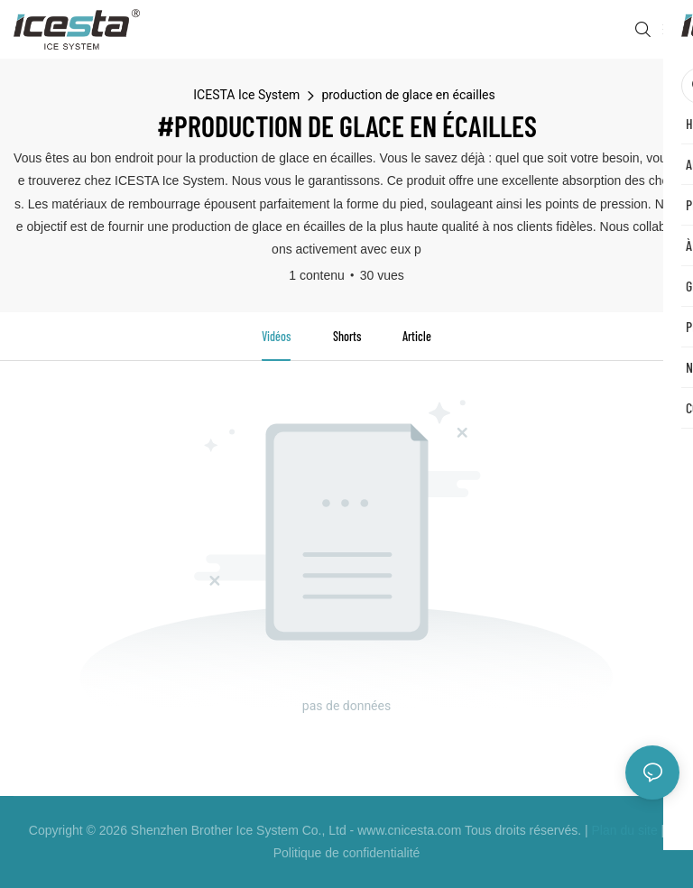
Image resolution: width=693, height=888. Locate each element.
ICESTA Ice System (246, 95)
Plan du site (625, 830)
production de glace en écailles (407, 95)
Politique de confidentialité (346, 853)
